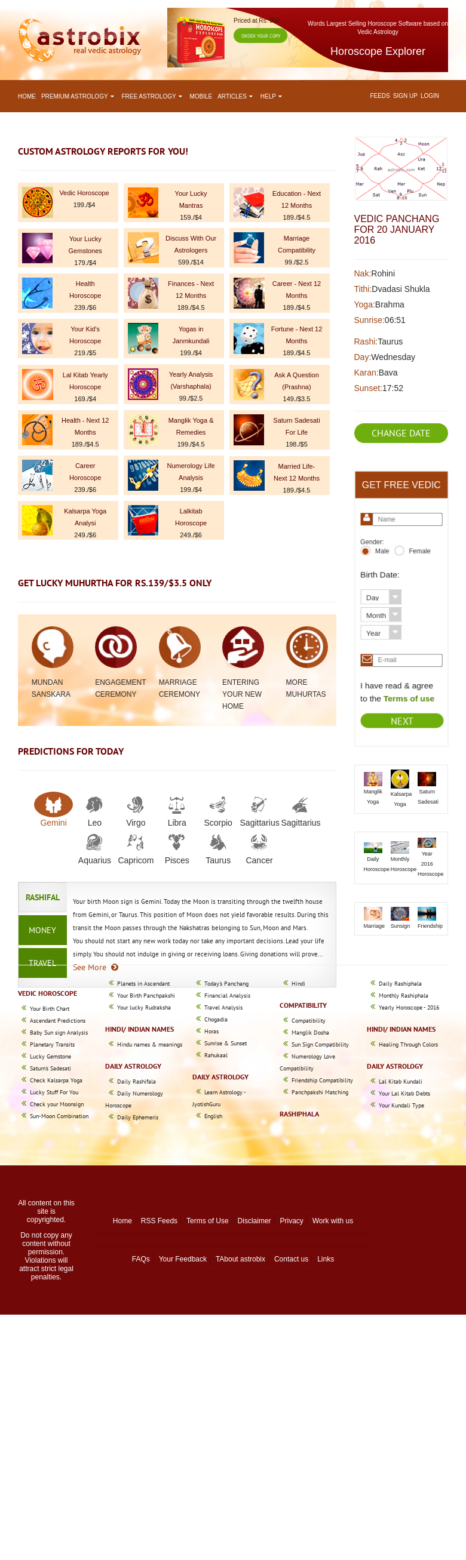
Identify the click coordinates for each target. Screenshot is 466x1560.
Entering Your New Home (242, 694)
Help (272, 96)
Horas (211, 1031)
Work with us (332, 1221)
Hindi (298, 983)
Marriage (374, 926)
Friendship (430, 926)
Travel (42, 963)
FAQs (141, 1259)
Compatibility (309, 1020)
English (213, 1116)
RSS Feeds (159, 1221)
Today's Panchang (226, 983)
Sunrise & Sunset (225, 1043)
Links (325, 1259)
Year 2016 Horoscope (431, 864)
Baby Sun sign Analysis (59, 1032)
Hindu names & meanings (149, 1044)
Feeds (380, 96)
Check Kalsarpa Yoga (56, 1080)
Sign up (405, 96)
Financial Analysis (227, 995)
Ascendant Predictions (57, 1020)
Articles (236, 96)
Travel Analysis (223, 1007)
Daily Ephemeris (137, 1117)
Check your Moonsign (57, 1104)
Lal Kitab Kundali (400, 1081)
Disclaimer (254, 1221)
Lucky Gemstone (50, 1056)
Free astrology (152, 96)
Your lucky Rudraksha (144, 1007)
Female (418, 555)
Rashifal (43, 897)
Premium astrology (78, 96)
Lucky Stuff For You (54, 1092)
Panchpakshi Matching (320, 1092)
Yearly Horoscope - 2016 (409, 1007)
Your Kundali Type (401, 1105)
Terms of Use (207, 1221)
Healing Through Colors (408, 1044)
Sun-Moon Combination (59, 1116)
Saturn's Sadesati (50, 1068)
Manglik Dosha (310, 1032)
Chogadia (216, 1019)
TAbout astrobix (240, 1259)
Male (383, 555)
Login (430, 96)
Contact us (291, 1259)
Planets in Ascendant (143, 983)
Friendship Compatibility (322, 1080)
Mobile (201, 96)
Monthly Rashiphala (403, 995)
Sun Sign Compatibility (320, 1044)
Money (42, 930)
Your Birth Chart (49, 1009)
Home (27, 96)
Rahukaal (216, 1055)
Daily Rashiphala (400, 983)
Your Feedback (183, 1259)
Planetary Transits (52, 1044)
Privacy (291, 1221)
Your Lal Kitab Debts (404, 1093)
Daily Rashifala (136, 1081)
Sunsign (400, 926)
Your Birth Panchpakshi (146, 995)
